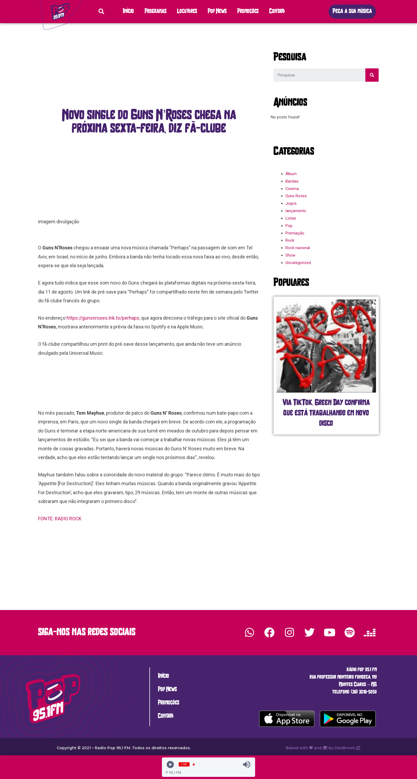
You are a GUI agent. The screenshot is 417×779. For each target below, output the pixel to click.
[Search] (372, 75)
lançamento (295, 210)
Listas (290, 218)
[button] (352, 12)
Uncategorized (298, 262)
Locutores (187, 12)
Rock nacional (297, 247)
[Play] (170, 764)
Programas (155, 12)
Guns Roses (296, 195)
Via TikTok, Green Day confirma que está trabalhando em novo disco (326, 413)
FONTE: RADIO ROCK (60, 518)
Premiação (294, 233)
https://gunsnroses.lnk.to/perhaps (103, 318)
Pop (288, 225)
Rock (289, 240)
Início (128, 12)
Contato (277, 12)
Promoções (248, 12)
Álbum (291, 173)
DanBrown (347, 747)
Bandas (292, 181)
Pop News (217, 12)
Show (290, 255)
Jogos (291, 203)
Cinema (292, 188)
